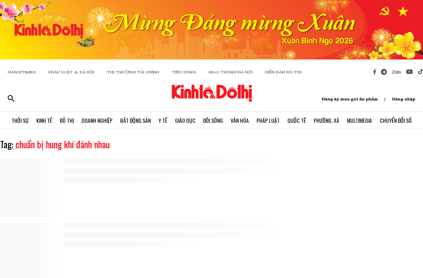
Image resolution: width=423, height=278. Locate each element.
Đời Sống (213, 120)
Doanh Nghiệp (97, 120)
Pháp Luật (268, 120)
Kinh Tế (44, 120)
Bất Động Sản (135, 120)
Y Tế (162, 120)
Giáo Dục (185, 120)
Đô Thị (67, 120)
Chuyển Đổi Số (396, 120)
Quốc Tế (296, 120)
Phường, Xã (326, 120)
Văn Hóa (240, 120)
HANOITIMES (22, 72)
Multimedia (359, 120)
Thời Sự (20, 120)
